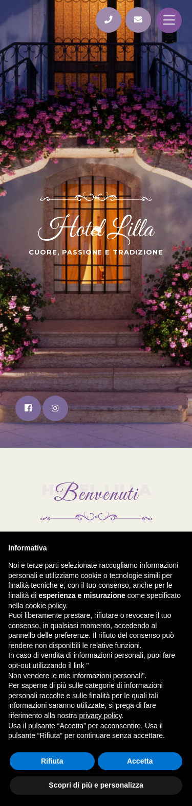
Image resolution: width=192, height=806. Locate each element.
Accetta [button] (140, 761)
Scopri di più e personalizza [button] (96, 785)
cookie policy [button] (45, 606)
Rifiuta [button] (52, 761)
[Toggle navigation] (169, 20)
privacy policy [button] (100, 715)
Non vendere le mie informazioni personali (75, 676)
